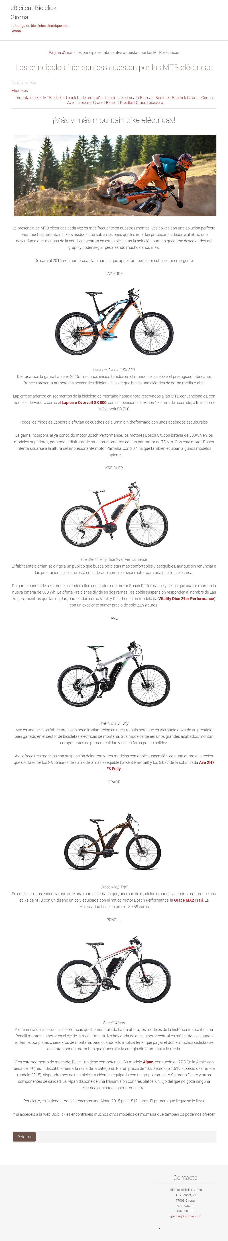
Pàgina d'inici (60, 52)
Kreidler (126, 102)
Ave (70, 102)
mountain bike (28, 97)
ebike (58, 97)
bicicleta (156, 102)
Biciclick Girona (185, 97)
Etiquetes (20, 90)
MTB (47, 97)
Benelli (111, 102)
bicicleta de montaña (84, 97)
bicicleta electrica (120, 97)
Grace (98, 102)
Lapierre (83, 102)
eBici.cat (145, 97)
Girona (207, 97)
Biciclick (162, 97)
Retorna (24, 1137)
